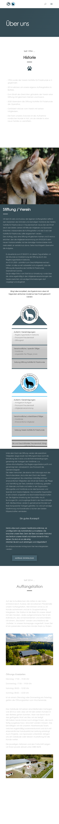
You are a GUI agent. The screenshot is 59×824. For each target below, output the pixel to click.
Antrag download (20, 558)
